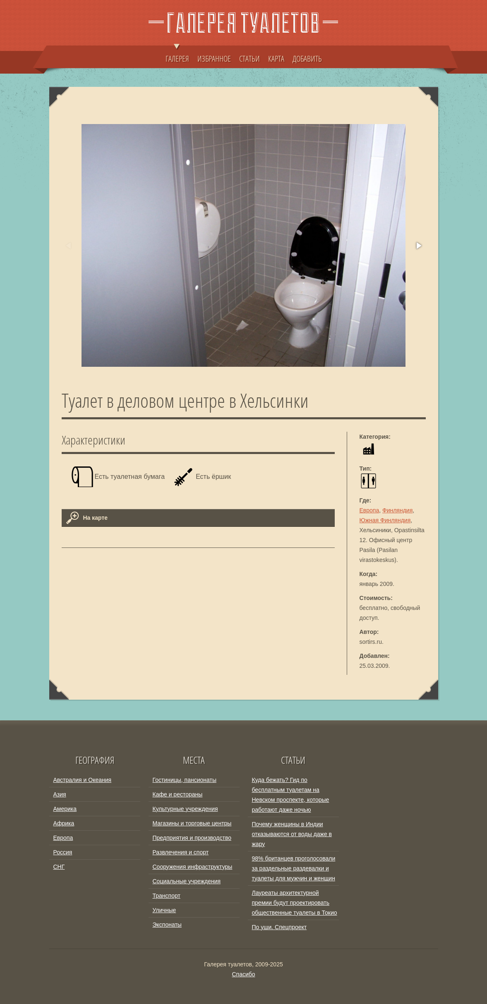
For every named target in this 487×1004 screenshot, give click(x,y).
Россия (62, 852)
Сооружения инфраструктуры (193, 866)
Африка (63, 823)
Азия (59, 794)
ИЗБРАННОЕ (214, 58)
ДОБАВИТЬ (307, 58)
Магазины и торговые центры (192, 823)
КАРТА (276, 58)
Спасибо (243, 974)
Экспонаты (167, 924)
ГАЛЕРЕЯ (177, 54)
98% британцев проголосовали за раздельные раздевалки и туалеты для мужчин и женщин (294, 868)
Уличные (164, 910)
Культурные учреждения (185, 809)
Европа (369, 510)
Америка (65, 809)
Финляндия (397, 510)
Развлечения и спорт (181, 852)
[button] (418, 245)
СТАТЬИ (249, 58)
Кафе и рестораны (178, 794)
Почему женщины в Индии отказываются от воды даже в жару (292, 834)
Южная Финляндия (385, 520)
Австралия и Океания (82, 780)
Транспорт (166, 895)
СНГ (59, 866)
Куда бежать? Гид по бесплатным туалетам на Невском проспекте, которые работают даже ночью (290, 795)
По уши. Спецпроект (279, 927)
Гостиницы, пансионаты (184, 780)
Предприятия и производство (192, 837)
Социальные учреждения (187, 881)
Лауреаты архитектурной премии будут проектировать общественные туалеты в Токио (294, 902)
